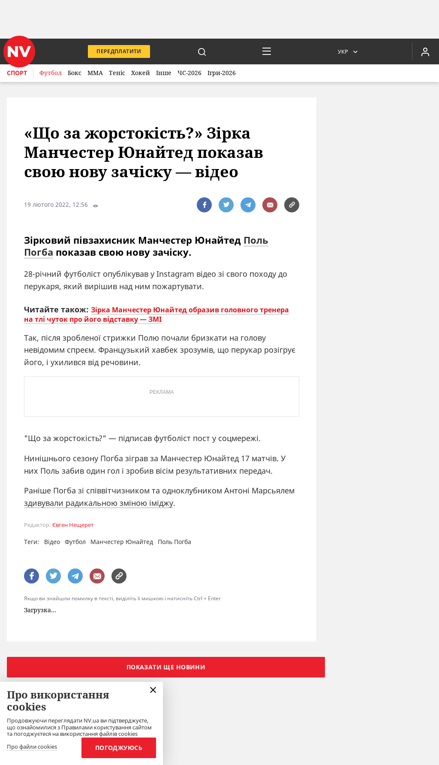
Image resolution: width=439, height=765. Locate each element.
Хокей (140, 73)
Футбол (50, 73)
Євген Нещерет (72, 525)
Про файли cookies (32, 747)
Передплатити (118, 51)
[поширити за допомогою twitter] (226, 204)
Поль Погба (174, 542)
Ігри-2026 (221, 73)
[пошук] (202, 51)
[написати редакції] (269, 204)
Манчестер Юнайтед (121, 542)
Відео (52, 542)
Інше (163, 73)
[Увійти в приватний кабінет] (425, 51)
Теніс (117, 73)
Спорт (17, 73)
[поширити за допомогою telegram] (248, 204)
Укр (343, 51)
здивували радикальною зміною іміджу (98, 503)
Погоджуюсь (118, 748)
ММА (95, 73)
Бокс (74, 73)
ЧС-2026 (189, 73)
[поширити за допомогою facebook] (204, 204)
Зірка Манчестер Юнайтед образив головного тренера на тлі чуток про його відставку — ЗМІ (156, 314)
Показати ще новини (166, 667)
